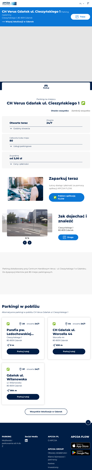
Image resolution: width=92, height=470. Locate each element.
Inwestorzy (53, 467)
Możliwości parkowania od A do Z (11, 443)
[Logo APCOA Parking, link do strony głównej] (9, 3)
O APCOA (52, 440)
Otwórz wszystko (60, 111)
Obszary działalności (57, 453)
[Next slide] (30, 243)
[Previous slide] (25, 243)
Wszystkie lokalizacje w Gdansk (46, 412)
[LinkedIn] (26, 440)
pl (82, 4)
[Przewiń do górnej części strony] (88, 422)
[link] (80, 445)
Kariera (51, 463)
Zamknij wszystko (81, 111)
